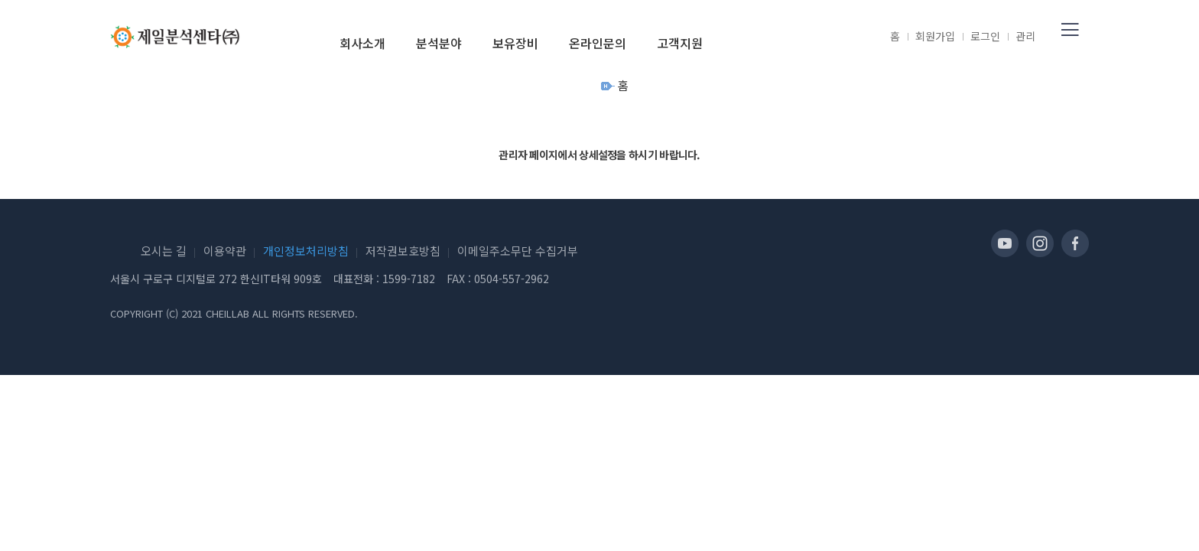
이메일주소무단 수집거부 (517, 251)
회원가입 (935, 36)
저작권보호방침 (403, 251)
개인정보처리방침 (306, 251)
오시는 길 (164, 251)
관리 (1025, 36)
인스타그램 (1040, 243)
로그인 (985, 36)
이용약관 (224, 251)
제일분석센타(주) (175, 36)
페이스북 (1075, 243)
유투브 (1005, 243)
